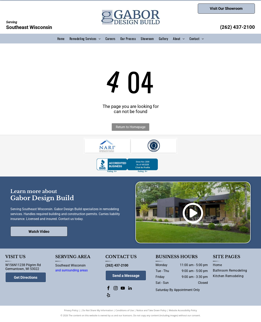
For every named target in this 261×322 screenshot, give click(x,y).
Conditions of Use (124, 312)
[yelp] (108, 297)
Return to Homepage (130, 127)
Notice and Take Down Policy (151, 312)
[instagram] (116, 290)
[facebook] (108, 290)
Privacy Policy (71, 312)
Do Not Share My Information (97, 312)
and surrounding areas (71, 272)
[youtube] (123, 290)
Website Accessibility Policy (183, 312)
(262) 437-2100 (237, 27)
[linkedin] (130, 290)
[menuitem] (61, 38)
